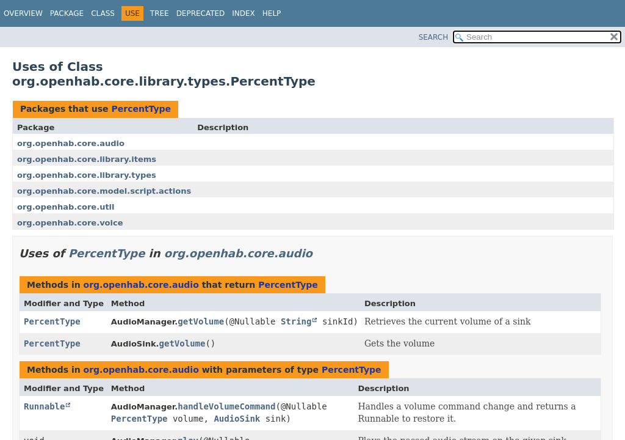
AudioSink (237, 419)
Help (271, 13)
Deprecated (200, 13)
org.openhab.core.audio (71, 143)
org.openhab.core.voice (70, 222)
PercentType (141, 109)
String (296, 321)
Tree (159, 13)
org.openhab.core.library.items (86, 159)
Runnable (44, 406)
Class (103, 13)
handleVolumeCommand (226, 406)
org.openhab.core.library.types (86, 175)
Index (243, 13)
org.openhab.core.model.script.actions (104, 191)
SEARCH (434, 37)
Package (67, 13)
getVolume (201, 321)
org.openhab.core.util (66, 206)
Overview (23, 13)
